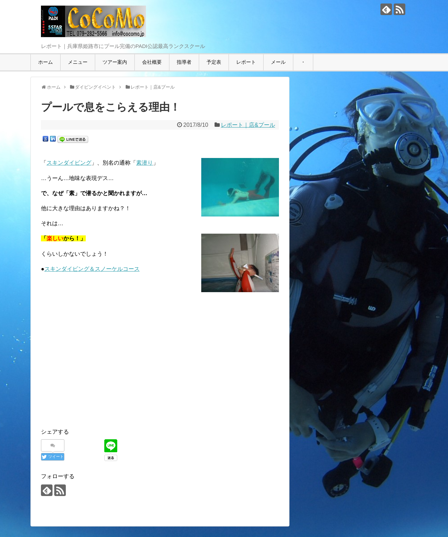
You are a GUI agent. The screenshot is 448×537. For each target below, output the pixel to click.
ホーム (45, 62)
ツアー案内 (115, 62)
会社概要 (152, 62)
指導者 (184, 62)
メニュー (78, 62)
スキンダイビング (69, 163)
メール (278, 62)
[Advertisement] (160, 363)
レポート (246, 62)
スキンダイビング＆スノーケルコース (92, 269)
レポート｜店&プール (248, 125)
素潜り (144, 163)
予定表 (213, 62)
